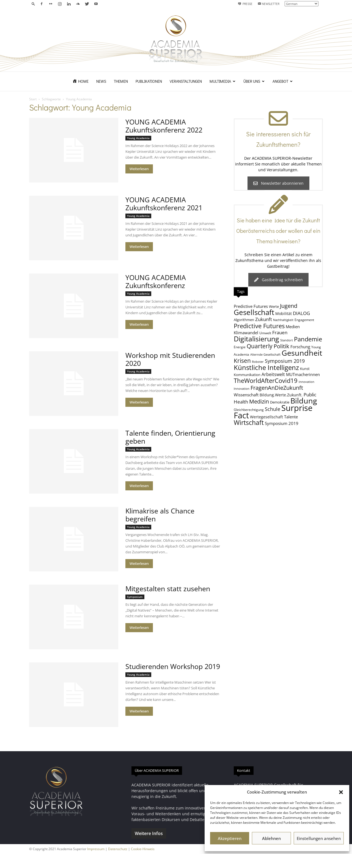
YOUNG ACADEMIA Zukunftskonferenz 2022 (163, 125)
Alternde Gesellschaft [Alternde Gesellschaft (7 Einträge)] (265, 354)
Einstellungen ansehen (319, 838)
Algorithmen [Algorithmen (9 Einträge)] (244, 319)
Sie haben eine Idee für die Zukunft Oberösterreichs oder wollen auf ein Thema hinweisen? (278, 231)
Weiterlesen (139, 168)
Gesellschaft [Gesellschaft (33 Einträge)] (254, 312)
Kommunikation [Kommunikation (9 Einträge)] (247, 374)
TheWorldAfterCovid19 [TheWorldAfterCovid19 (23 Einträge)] (266, 380)
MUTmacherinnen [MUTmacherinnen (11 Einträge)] (303, 374)
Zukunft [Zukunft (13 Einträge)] (263, 319)
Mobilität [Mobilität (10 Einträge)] (283, 313)
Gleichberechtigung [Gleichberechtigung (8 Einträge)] (249, 409)
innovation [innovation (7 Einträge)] (306, 382)
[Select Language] (301, 3)
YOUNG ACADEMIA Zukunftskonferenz (155, 281)
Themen (121, 81)
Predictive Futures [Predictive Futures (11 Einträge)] (251, 306)
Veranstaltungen (186, 81)
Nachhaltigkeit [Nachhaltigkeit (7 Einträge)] (283, 320)
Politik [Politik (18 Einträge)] (281, 346)
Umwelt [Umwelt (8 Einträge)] (265, 333)
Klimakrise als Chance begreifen (159, 514)
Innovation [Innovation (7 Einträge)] (241, 389)
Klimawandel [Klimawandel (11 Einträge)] (246, 332)
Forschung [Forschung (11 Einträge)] (300, 346)
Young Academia (138, 138)
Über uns (254, 81)
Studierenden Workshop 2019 (172, 666)
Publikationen (149, 81)
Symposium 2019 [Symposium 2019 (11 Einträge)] (281, 423)
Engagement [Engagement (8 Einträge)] (304, 319)
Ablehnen (271, 838)
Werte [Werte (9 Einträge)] (274, 306)
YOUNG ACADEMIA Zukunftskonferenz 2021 (163, 203)
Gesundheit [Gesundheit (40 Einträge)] (302, 353)
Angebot (283, 81)
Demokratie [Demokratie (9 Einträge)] (279, 402)
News (101, 81)
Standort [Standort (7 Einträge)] (286, 340)
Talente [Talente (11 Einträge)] (291, 416)
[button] (341, 792)
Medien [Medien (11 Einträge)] (293, 326)
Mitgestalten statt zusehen (167, 588)
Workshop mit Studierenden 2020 (170, 359)
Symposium (135, 597)
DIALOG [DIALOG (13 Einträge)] (301, 313)
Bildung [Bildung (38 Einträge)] (303, 401)
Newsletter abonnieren (278, 183)
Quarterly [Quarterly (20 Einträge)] (260, 346)
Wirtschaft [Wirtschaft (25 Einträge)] (249, 422)
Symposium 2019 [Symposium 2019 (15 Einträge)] (285, 361)
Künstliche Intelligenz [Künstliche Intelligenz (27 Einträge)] (266, 367)
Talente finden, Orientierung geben (170, 437)
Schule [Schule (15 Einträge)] (272, 409)
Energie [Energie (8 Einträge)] (240, 347)
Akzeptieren (229, 838)
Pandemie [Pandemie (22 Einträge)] (308, 339)
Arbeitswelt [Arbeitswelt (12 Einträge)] (273, 374)
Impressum (96, 849)
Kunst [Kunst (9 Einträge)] (305, 368)
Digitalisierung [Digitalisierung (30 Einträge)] (256, 338)
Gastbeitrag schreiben (278, 279)
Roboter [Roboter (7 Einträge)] (258, 362)
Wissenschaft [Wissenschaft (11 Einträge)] (246, 394)
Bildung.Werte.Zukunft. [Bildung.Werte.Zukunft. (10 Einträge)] (281, 394)
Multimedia (222, 81)
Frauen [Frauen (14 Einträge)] (279, 332)
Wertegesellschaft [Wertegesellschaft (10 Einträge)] (266, 416)
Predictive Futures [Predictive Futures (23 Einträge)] (259, 326)
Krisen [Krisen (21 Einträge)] (242, 360)
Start (33, 99)
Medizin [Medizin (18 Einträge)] (259, 401)
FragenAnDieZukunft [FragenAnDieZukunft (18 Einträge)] (277, 387)
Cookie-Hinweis (143, 849)
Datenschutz (117, 849)
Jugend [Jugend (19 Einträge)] (288, 305)
